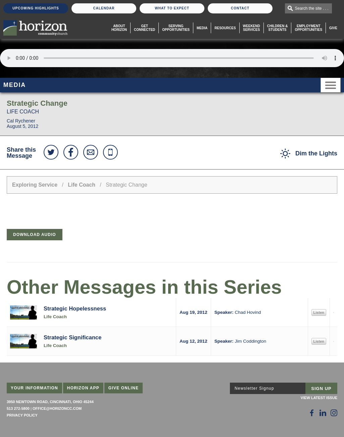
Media (202, 28)
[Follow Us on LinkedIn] (323, 412)
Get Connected (144, 28)
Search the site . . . (312, 8)
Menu (331, 85)
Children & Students (277, 28)
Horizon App (83, 388)
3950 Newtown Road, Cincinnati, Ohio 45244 (50, 402)
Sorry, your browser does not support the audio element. (172, 58)
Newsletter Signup (254, 388)
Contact (240, 8)
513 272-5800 (18, 408)
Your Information (34, 388)
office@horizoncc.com (57, 408)
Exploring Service (34, 185)
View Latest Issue (319, 398)
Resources (225, 28)
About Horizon (119, 28)
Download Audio (34, 234)
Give (333, 28)
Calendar (103, 8)
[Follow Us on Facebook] (311, 412)
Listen (318, 312)
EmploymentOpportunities (308, 28)
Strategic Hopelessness (75, 308)
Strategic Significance (72, 337)
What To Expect (172, 8)
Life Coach (81, 185)
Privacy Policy (22, 415)
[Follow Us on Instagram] (334, 412)
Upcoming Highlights (35, 8)
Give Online (123, 388)
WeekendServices (251, 28)
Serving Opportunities (176, 28)
